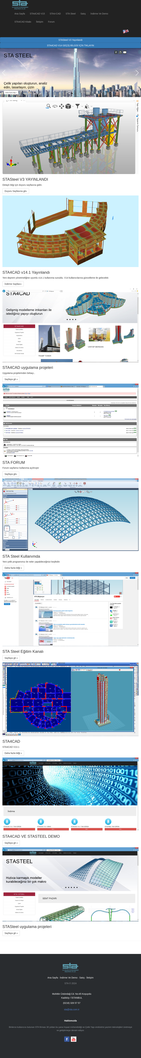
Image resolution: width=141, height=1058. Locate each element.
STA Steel (71, 13)
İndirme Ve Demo (99, 13)
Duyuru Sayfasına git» (16, 191)
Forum (51, 21)
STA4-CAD (55, 13)
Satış (83, 13)
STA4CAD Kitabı (22, 21)
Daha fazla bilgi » (11, 92)
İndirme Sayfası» (13, 284)
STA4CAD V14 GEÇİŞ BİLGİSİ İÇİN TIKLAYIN (70, 45)
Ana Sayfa (19, 13)
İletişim (39, 21)
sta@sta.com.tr (71, 1009)
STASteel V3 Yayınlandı (70, 40)
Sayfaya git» (11, 474)
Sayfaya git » (11, 379)
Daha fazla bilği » (13, 568)
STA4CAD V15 (37, 13)
